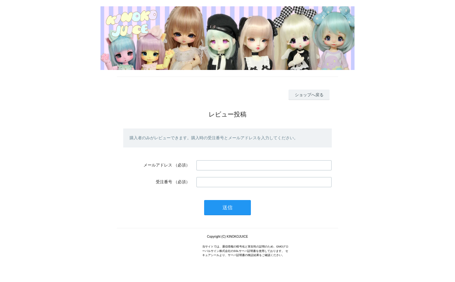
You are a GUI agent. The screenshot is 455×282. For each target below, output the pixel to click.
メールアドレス (157, 165)
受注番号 (164, 181)
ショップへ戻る (309, 94)
